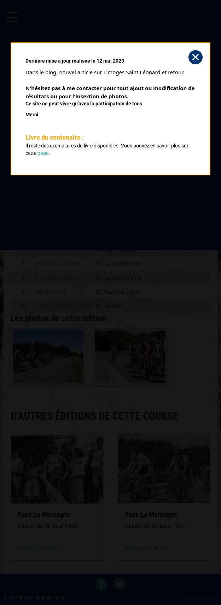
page (42, 153)
